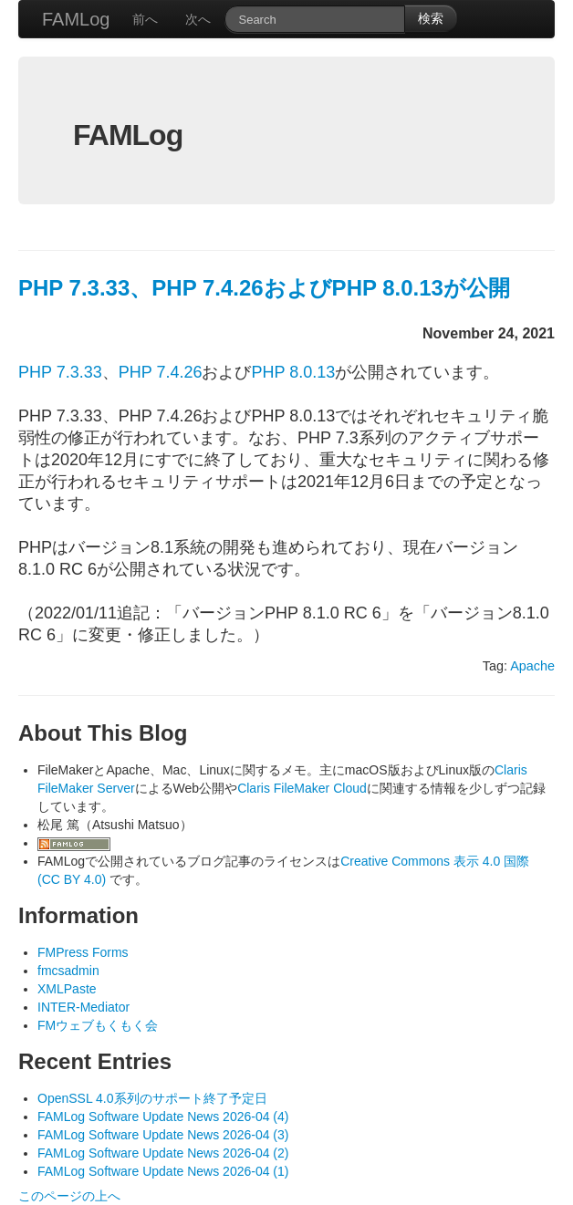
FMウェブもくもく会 (97, 1025)
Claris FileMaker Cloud (302, 788)
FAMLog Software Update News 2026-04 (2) (162, 1153)
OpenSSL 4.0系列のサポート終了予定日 (152, 1098)
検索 (430, 18)
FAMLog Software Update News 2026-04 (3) (162, 1134)
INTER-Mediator (83, 1007)
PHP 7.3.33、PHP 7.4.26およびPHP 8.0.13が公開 (264, 287)
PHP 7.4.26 (161, 372)
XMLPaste (67, 989)
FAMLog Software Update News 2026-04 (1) (162, 1171)
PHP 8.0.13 (293, 372)
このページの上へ (69, 1196)
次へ (198, 19)
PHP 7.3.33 (60, 372)
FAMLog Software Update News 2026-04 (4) (162, 1116)
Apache (532, 666)
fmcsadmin (68, 970)
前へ (145, 19)
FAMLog (75, 19)
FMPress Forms (83, 952)
